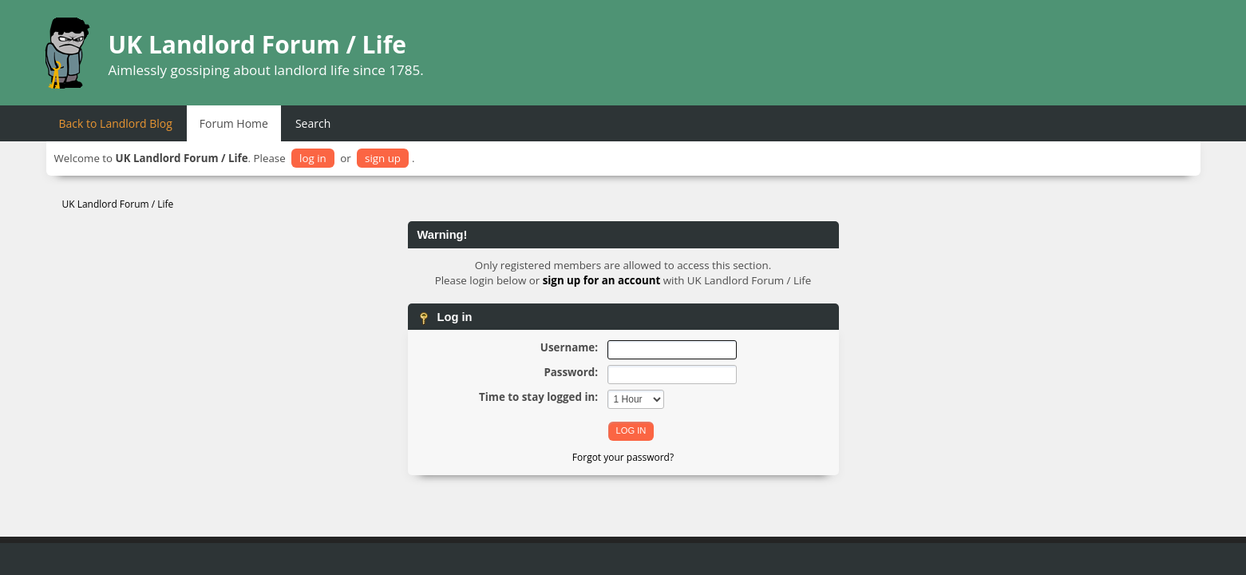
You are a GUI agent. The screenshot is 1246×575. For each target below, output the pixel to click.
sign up (383, 158)
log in (312, 158)
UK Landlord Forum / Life (258, 44)
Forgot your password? (623, 457)
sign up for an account (602, 280)
